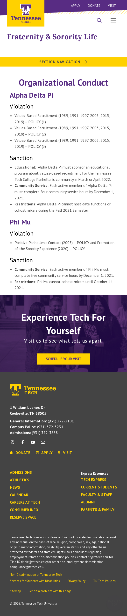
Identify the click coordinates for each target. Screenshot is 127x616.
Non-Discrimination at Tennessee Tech (36, 575)
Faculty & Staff (96, 495)
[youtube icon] (33, 444)
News (15, 487)
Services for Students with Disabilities (35, 581)
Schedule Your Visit (63, 359)
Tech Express (93, 480)
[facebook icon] (22, 444)
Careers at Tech (25, 502)
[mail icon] (43, 444)
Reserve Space (23, 517)
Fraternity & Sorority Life (52, 36)
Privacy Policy (76, 581)
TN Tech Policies (104, 581)
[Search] (99, 21)
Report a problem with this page (50, 591)
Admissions (21, 472)
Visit (112, 5)
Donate (94, 5)
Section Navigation (63, 61)
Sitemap (15, 591)
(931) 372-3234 (36, 426)
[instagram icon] (13, 444)
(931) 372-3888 (34, 432)
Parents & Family (97, 510)
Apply (75, 5)
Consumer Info (24, 510)
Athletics (19, 480)
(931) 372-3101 (42, 421)
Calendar (19, 495)
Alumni (88, 502)
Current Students (99, 487)
